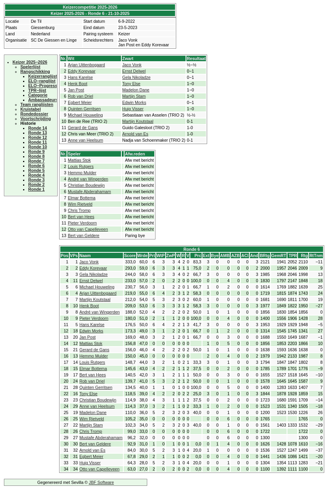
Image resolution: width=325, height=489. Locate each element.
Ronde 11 (37, 142)
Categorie (37, 95)
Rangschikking (35, 71)
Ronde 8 (36, 156)
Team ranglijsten (36, 104)
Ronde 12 (37, 137)
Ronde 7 (36, 161)
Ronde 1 (36, 189)
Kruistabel (30, 109)
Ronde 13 (37, 132)
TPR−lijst (37, 90)
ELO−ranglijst (42, 80)
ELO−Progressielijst (48, 85)
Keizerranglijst (42, 76)
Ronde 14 (37, 128)
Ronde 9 (36, 151)
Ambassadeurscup (46, 99)
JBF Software (101, 482)
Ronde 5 (36, 170)
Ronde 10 (37, 146)
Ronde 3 (36, 179)
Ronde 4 (36, 175)
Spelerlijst (30, 66)
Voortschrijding (35, 118)
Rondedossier (34, 113)
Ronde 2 (36, 184)
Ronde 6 (36, 165)
